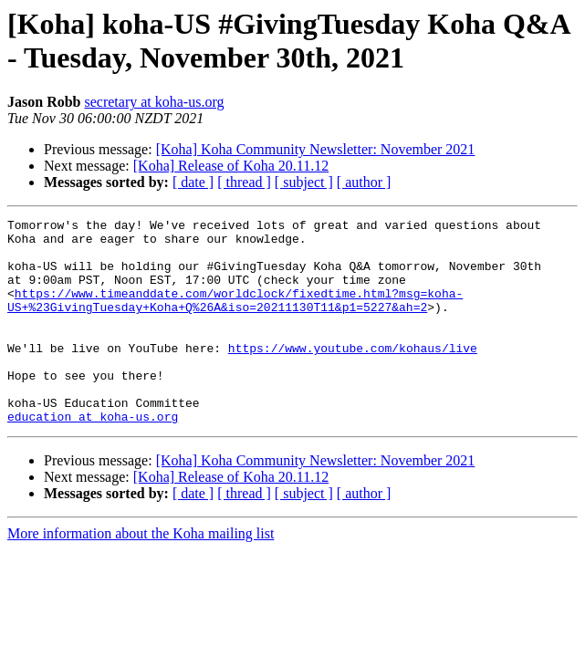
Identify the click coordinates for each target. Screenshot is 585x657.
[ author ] (364, 182)
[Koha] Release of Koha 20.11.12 (231, 165)
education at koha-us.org (92, 457)
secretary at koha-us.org (154, 102)
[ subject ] (304, 182)
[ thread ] (244, 182)
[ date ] (193, 182)
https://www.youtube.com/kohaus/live (352, 375)
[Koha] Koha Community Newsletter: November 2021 (315, 149)
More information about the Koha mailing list (140, 574)
